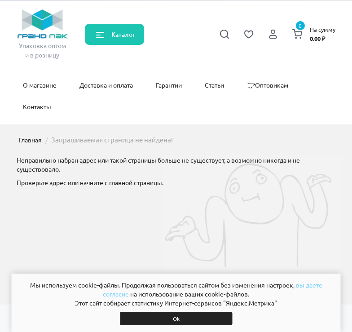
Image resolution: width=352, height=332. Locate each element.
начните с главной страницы (121, 182)
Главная (30, 140)
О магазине (40, 85)
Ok (176, 318)
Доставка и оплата (106, 85)
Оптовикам (267, 85)
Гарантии (169, 85)
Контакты (37, 106)
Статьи (214, 85)
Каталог (123, 34)
